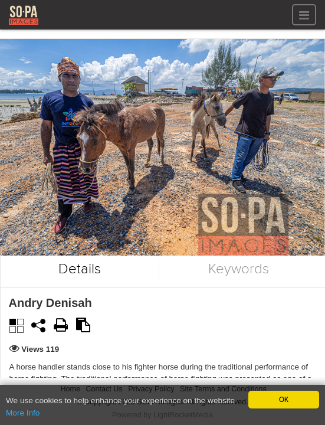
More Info (23, 413)
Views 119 (41, 349)
